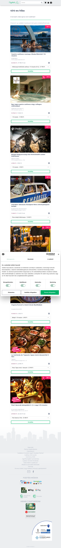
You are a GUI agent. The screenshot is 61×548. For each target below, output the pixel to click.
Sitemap (30, 466)
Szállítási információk (30, 455)
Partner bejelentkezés (30, 449)
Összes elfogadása (49, 292)
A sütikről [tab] (50, 259)
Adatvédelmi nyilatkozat (31, 462)
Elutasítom (11, 292)
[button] (48, 2)
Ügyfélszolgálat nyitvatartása (30, 459)
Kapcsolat (30, 447)
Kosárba (30, 71)
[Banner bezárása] (58, 254)
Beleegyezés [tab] (10, 259)
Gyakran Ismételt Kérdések (30, 461)
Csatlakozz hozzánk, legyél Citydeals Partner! (30, 453)
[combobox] (30, 66)
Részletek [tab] (30, 259)
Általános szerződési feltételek (30, 464)
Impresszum (30, 451)
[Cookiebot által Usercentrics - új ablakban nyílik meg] (47, 254)
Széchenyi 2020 (30, 457)
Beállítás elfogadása (30, 292)
